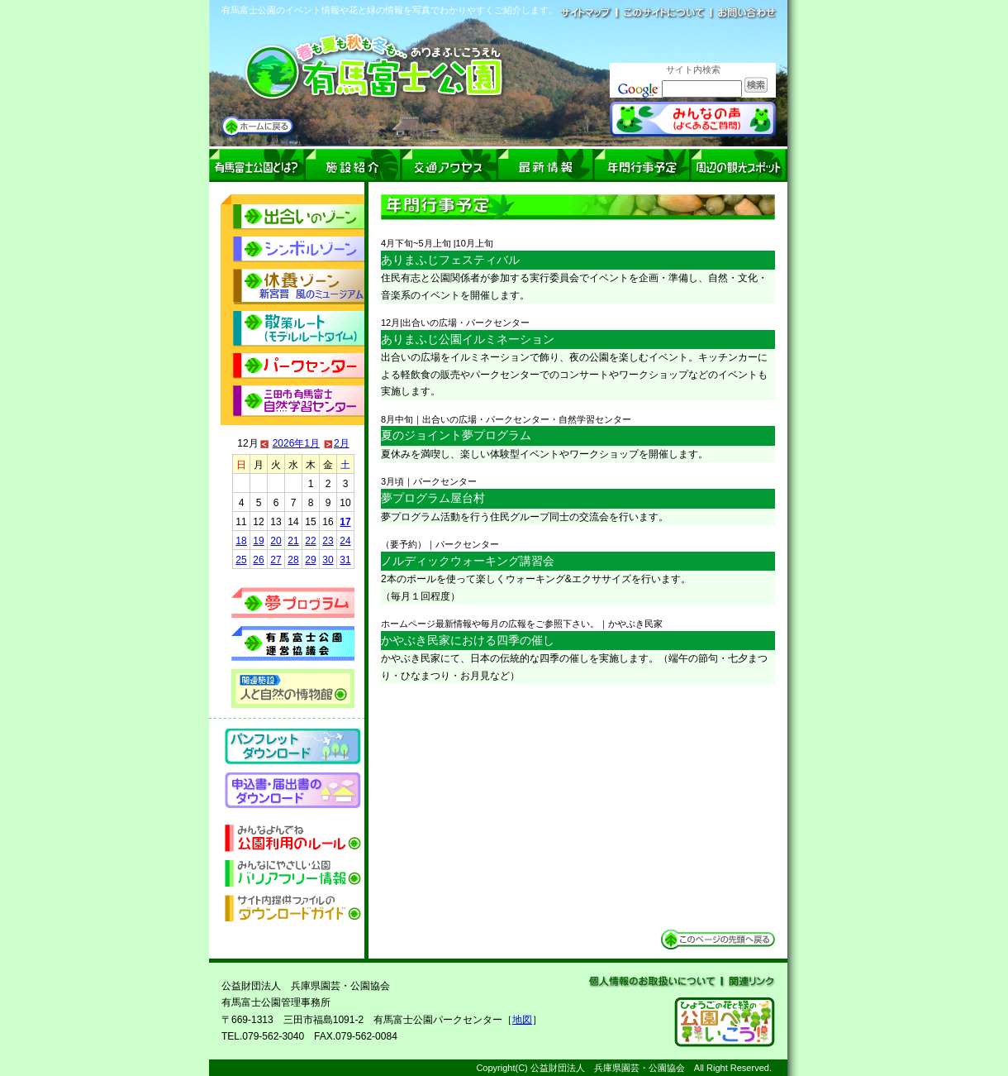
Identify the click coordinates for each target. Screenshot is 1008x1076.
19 (258, 541)
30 (327, 560)
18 (240, 541)
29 (310, 560)
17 (345, 522)
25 (240, 560)
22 (310, 541)
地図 (522, 1020)
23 (327, 541)
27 (275, 560)
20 (275, 541)
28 (293, 560)
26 (258, 560)
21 (293, 541)
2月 (341, 443)
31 (345, 560)
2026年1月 (296, 443)
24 (345, 541)
